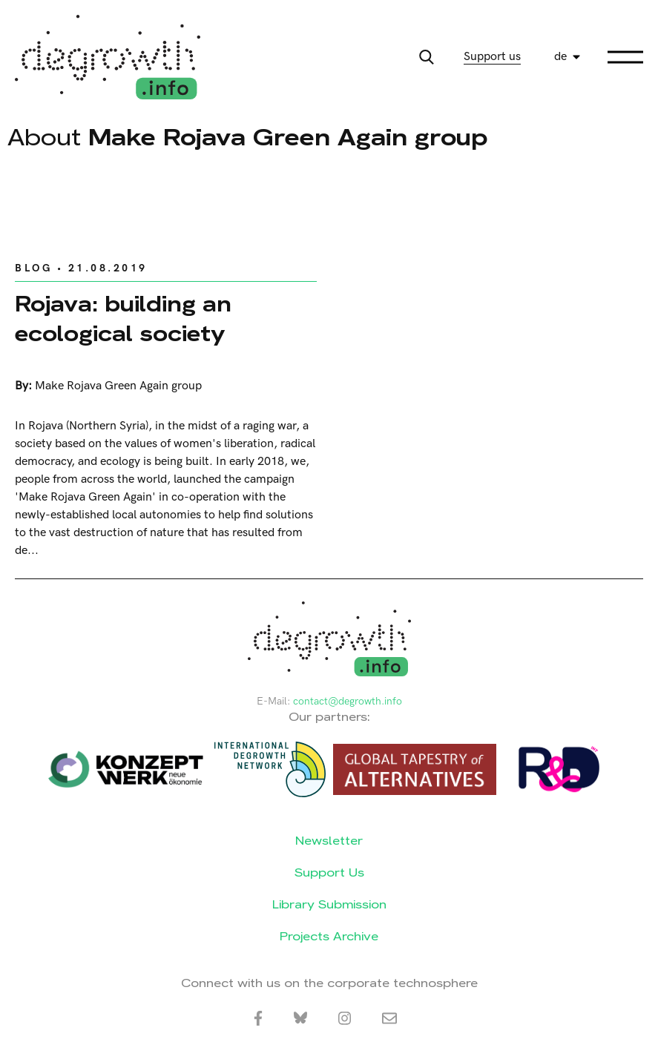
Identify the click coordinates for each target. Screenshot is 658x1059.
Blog (33, 268)
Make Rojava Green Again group (118, 386)
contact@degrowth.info (347, 701)
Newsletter (329, 840)
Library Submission (329, 904)
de (560, 57)
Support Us (329, 872)
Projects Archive (329, 936)
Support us (492, 57)
